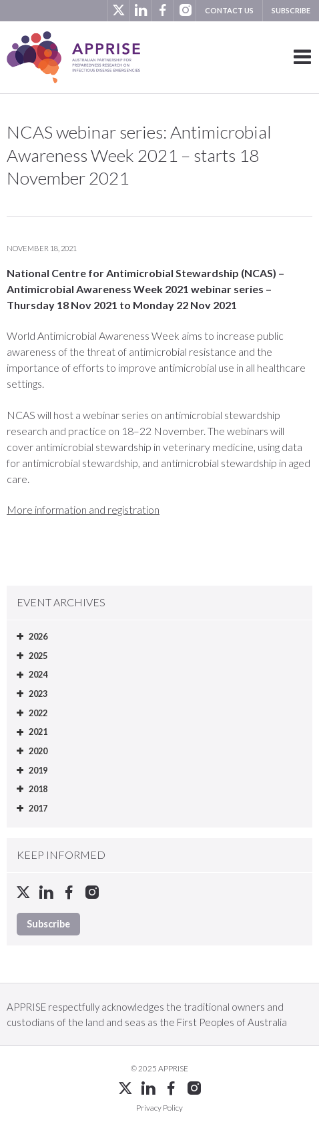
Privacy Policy (159, 1108)
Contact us (229, 10)
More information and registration (83, 509)
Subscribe (291, 10)
